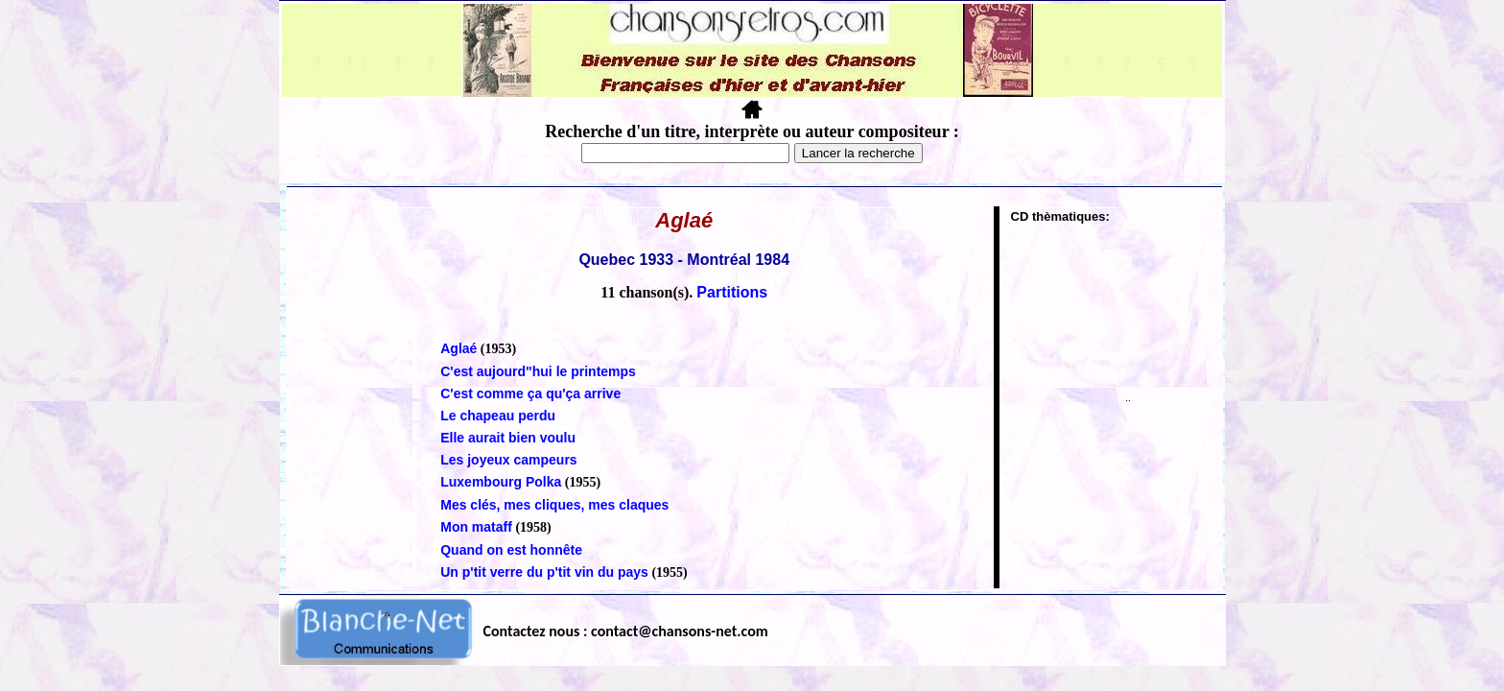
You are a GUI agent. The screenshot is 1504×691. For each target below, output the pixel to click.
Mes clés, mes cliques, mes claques (554, 504)
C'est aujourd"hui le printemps (538, 371)
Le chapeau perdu (497, 415)
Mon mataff (476, 527)
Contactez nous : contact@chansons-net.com (625, 631)
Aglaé (458, 348)
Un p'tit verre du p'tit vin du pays (544, 572)
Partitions (731, 292)
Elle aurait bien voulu (508, 437)
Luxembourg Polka (500, 481)
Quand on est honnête (511, 550)
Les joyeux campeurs (508, 459)
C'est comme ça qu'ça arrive (530, 393)
